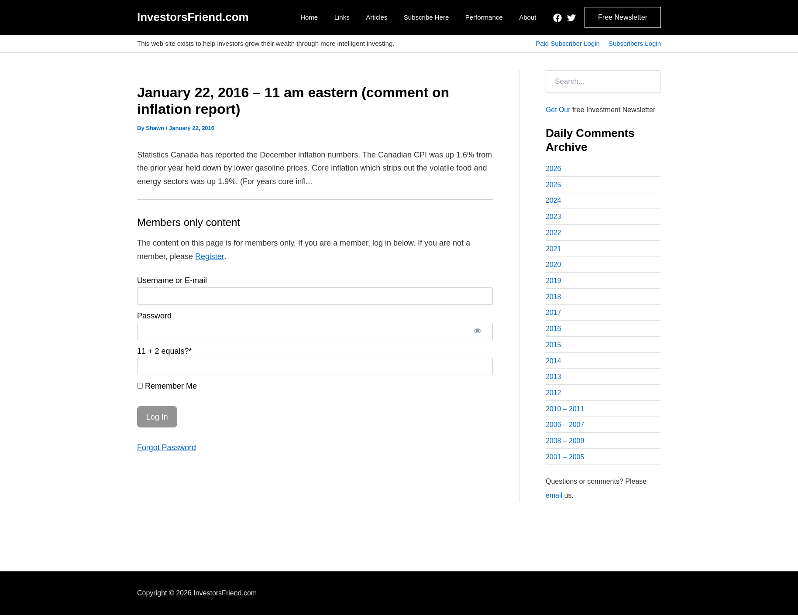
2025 (553, 184)
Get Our (558, 109)
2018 (553, 297)
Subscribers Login (635, 43)
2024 (553, 201)
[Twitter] (571, 18)
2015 (553, 346)
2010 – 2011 (565, 410)
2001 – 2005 (565, 459)
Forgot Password (166, 447)
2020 (553, 265)
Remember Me (167, 386)
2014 (553, 362)
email (554, 497)
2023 (553, 217)
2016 (553, 330)
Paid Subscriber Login (568, 43)
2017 (553, 314)
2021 (553, 249)
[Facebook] (557, 18)
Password (154, 315)
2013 (553, 378)
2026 (553, 168)
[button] (623, 17)
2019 (553, 281)
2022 (553, 233)
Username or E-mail (172, 280)
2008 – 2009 (565, 443)
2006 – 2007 (565, 426)
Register (209, 256)
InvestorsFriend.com (193, 17)
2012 (553, 394)
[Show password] (477, 331)
